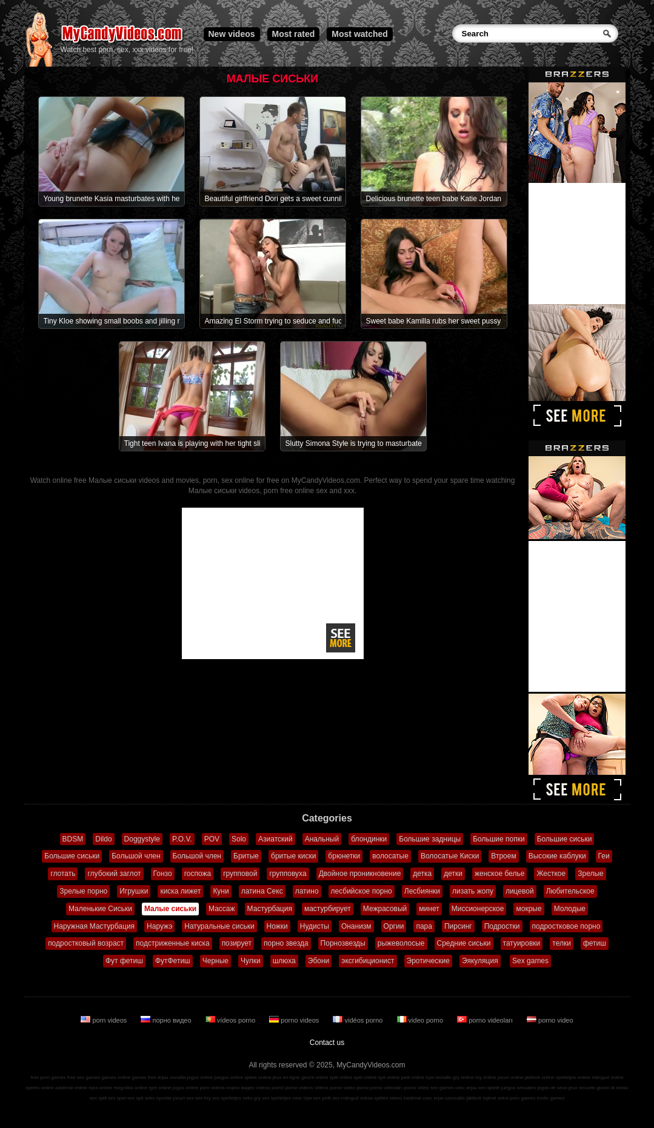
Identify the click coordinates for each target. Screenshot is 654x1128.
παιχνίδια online (130, 1087)
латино (307, 891)
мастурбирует (327, 908)
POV (211, 839)
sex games (442, 1087)
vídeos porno (231, 1020)
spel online (364, 1077)
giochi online (314, 1077)
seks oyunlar (158, 1098)
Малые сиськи (170, 908)
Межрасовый (385, 908)
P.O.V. (182, 839)
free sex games (84, 1077)
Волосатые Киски (450, 856)
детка (422, 873)
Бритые (246, 856)
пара (424, 926)
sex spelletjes (226, 1098)
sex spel (116, 1098)
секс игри (433, 1098)
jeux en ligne (286, 1077)
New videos (232, 34)
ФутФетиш (172, 961)
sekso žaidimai (405, 1098)
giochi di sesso (612, 1087)
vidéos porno (358, 1020)
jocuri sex (183, 1098)
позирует (237, 943)
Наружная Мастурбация (94, 926)
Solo (239, 839)
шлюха (284, 961)
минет (429, 908)
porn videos (104, 1020)
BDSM (73, 839)
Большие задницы (430, 839)
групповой (240, 873)
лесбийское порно (361, 891)
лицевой (520, 891)
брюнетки (344, 856)
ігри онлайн (438, 1077)
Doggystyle (142, 839)
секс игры (466, 1087)
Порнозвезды (343, 943)
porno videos (295, 1020)
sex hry (203, 1098)
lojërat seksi (496, 1098)
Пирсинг (458, 926)
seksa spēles (374, 1098)
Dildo (103, 839)
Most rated (293, 34)
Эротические (428, 961)
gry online (463, 1077)
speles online (39, 1087)
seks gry (251, 1098)
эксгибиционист (367, 961)
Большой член (136, 856)
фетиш (594, 943)
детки (453, 873)
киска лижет (180, 891)
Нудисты (314, 926)
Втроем (503, 856)
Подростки (502, 926)
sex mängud (345, 1098)
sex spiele (489, 1087)
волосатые (390, 856)
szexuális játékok (463, 1098)
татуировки (522, 943)
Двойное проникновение (360, 873)
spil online (389, 1077)
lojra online (100, 1087)
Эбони (319, 961)
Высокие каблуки (557, 856)
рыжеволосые (401, 943)
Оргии (394, 926)
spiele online (257, 1077)
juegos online (229, 1077)
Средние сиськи (464, 943)
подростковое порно (566, 926)
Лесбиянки (422, 891)
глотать (62, 873)
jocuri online (511, 1077)
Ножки (277, 926)
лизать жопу (472, 891)
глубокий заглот (114, 873)
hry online (485, 1077)
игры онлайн (172, 1077)
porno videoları (486, 1020)
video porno (421, 1020)
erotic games (551, 1098)
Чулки (251, 961)
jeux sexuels (582, 1087)
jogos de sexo (552, 1087)
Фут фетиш (124, 961)
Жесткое (551, 873)
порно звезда (286, 943)
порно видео (167, 1020)
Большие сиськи (564, 839)
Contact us (327, 1042)
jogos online (200, 1077)
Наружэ (159, 926)
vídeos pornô (270, 1087)
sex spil (135, 1098)
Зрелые (591, 873)
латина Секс (262, 891)
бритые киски (293, 856)
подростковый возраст (86, 943)
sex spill (98, 1098)
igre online (160, 1087)
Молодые (570, 908)
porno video (550, 1020)
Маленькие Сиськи (100, 908)
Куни (221, 891)
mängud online (607, 1077)
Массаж (222, 908)
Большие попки (499, 839)
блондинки (369, 839)
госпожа (198, 873)
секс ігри (302, 1098)
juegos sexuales (518, 1087)
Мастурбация (269, 908)
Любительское (570, 891)
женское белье (499, 873)
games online (116, 1077)
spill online (341, 1077)
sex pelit (322, 1098)
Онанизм (356, 926)
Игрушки (133, 891)
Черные (215, 961)
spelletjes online (573, 1077)
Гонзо (162, 873)
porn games (522, 1098)
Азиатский (275, 839)
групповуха (287, 873)
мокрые (528, 908)
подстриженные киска (173, 943)
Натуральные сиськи (219, 926)
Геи (604, 856)
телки (561, 943)
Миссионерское (478, 908)
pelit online (412, 1077)
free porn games (47, 1077)
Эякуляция (480, 961)
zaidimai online (71, 1087)
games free (144, 1077)
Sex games (530, 961)
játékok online (540, 1077)
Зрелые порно (83, 891)
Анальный (322, 839)
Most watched (360, 34)
